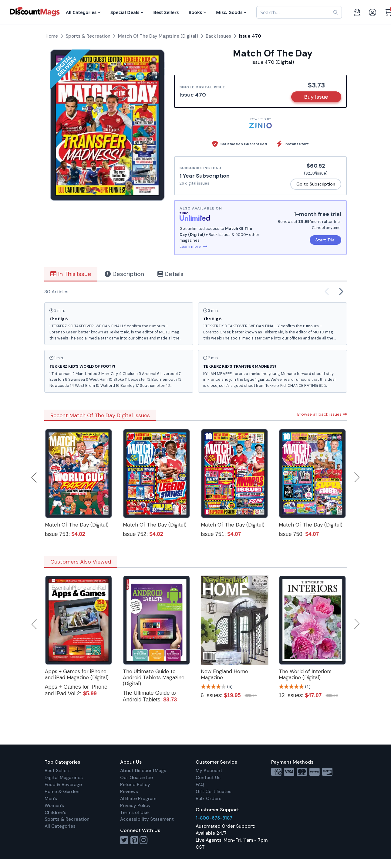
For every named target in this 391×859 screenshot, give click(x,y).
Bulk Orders (208, 799)
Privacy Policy (135, 806)
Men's (51, 799)
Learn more (193, 246)
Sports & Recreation (67, 819)
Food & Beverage (63, 785)
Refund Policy (135, 785)
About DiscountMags (143, 771)
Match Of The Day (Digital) (77, 524)
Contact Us (208, 778)
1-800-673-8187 (214, 818)
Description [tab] (124, 274)
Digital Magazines (64, 778)
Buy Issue (316, 97)
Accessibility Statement (147, 819)
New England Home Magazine (224, 674)
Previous (34, 477)
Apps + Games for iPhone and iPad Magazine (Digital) (77, 674)
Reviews (129, 792)
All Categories (60, 826)
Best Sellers (58, 771)
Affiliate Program (138, 799)
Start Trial (325, 240)
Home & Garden (62, 792)
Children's (55, 813)
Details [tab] (170, 274)
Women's (54, 806)
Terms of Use (134, 813)
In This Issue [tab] (70, 274)
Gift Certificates (213, 792)
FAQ (200, 785)
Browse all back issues (322, 414)
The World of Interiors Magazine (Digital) (305, 674)
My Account (209, 771)
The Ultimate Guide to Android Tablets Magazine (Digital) (153, 677)
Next (357, 477)
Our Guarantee (136, 778)
